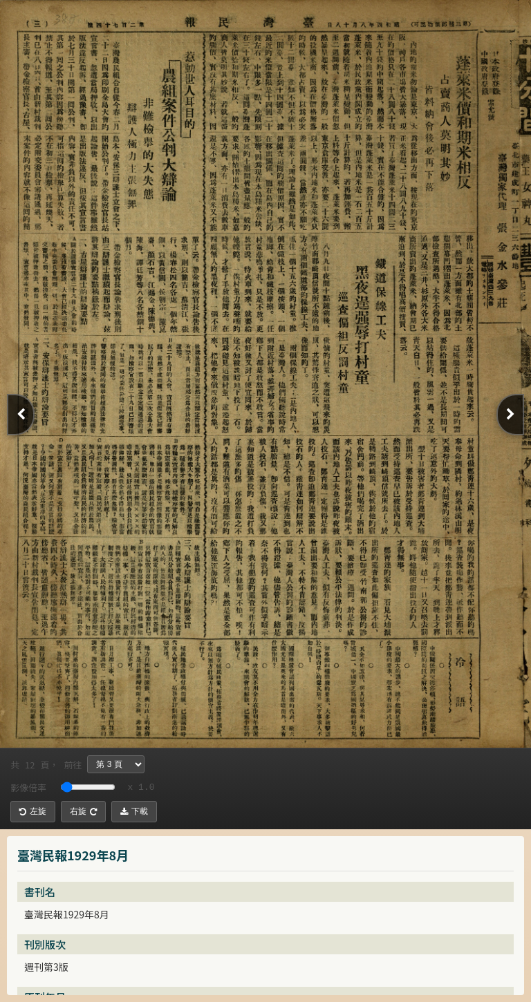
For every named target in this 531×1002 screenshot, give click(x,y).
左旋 (32, 811)
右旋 (83, 811)
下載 (134, 811)
